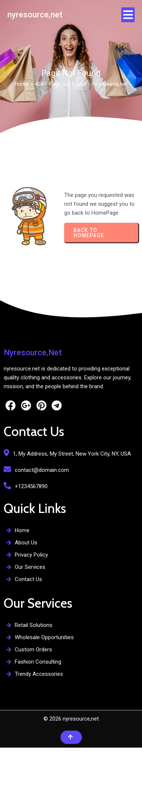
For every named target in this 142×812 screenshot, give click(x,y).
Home (21, 84)
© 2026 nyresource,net (71, 718)
